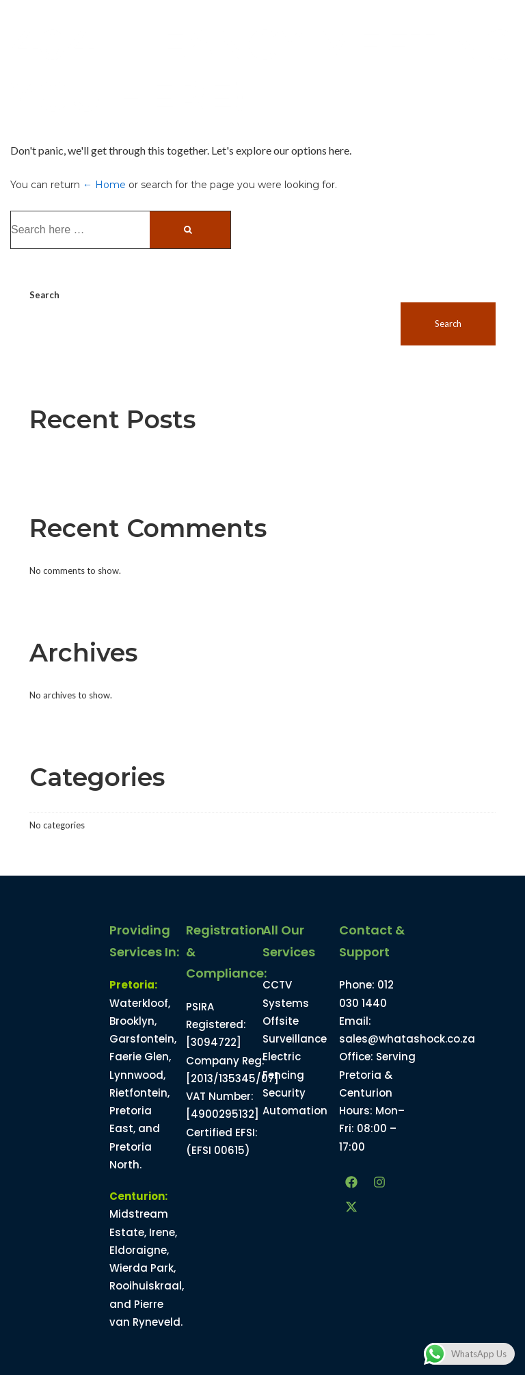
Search (44, 294)
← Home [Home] (104, 185)
